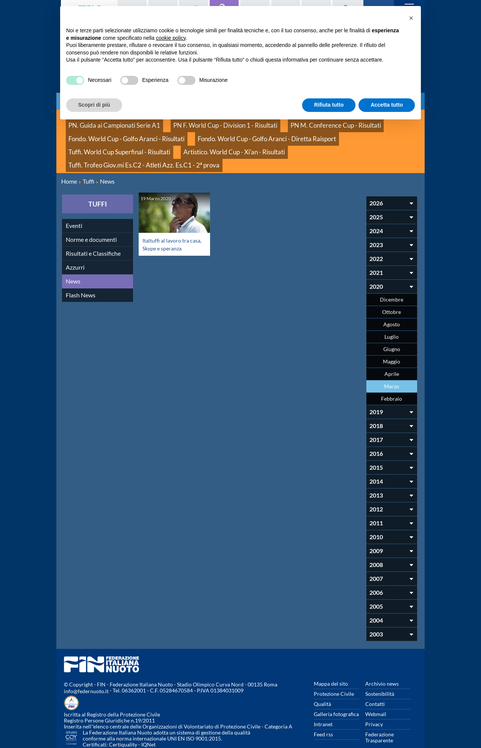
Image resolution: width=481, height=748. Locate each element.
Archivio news (382, 655)
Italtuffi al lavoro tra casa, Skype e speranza (171, 215)
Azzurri (75, 239)
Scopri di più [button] (94, 105)
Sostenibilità (379, 665)
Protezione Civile (334, 665)
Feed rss (323, 706)
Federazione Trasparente (379, 709)
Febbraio (391, 370)
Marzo (391, 358)
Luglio (391, 308)
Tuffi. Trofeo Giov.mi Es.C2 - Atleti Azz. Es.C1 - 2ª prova (225, 139)
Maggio (391, 333)
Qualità (322, 676)
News (73, 252)
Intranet (323, 696)
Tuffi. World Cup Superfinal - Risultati (345, 131)
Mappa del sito (331, 655)
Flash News (80, 266)
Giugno (391, 321)
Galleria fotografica (336, 686)
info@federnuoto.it (86, 663)
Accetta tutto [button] (387, 105)
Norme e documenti (91, 211)
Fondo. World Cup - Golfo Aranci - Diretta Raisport (234, 131)
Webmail (375, 686)
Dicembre (391, 271)
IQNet (148, 716)
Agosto (391, 296)
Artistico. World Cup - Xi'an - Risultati (110, 139)
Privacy (374, 696)
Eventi (74, 197)
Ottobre (391, 283)
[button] (411, 18)
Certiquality (123, 716)
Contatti (375, 676)
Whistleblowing (332, 722)
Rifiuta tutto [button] (329, 105)
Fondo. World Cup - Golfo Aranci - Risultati (116, 131)
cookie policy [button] (171, 38)
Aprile (391, 345)
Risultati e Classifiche (93, 225)
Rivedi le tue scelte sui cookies (386, 725)
